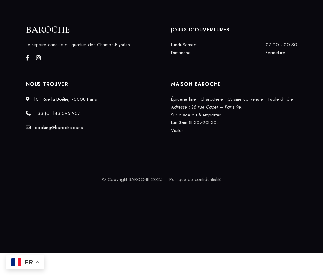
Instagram (38, 58)
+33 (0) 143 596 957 (53, 113)
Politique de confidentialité (195, 179)
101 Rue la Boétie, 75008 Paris (61, 99)
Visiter (177, 130)
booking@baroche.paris (54, 127)
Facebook (27, 58)
